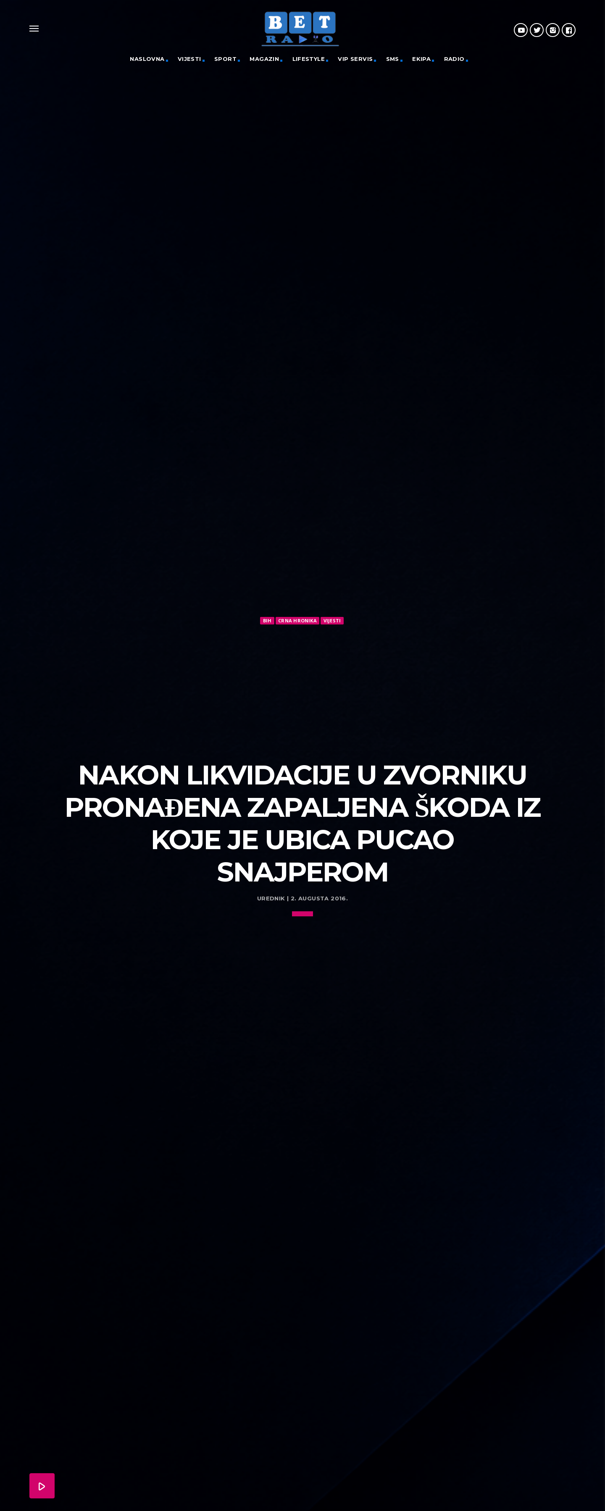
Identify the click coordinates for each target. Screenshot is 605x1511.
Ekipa (421, 58)
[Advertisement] (302, 689)
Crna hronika (297, 620)
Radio (454, 58)
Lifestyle (308, 58)
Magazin (264, 58)
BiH (267, 620)
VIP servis (355, 58)
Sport (225, 58)
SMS (392, 58)
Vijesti (189, 58)
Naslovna (147, 58)
